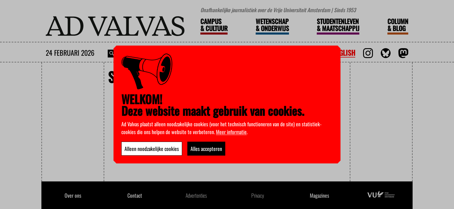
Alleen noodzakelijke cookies (152, 148)
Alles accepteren (206, 148)
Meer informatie (231, 132)
